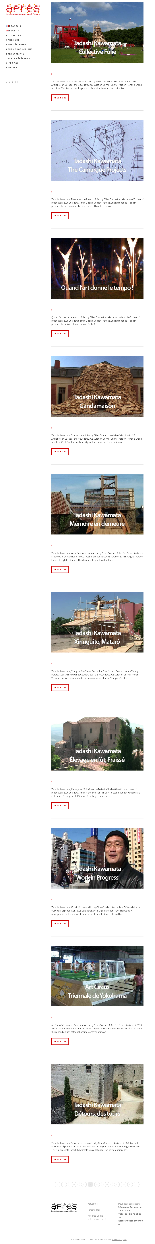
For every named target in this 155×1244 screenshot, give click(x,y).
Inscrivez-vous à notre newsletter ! (97, 1217)
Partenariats (94, 1209)
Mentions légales (119, 1239)
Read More (60, 98)
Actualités (92, 1203)
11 (130, 1184)
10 (123, 1184)
